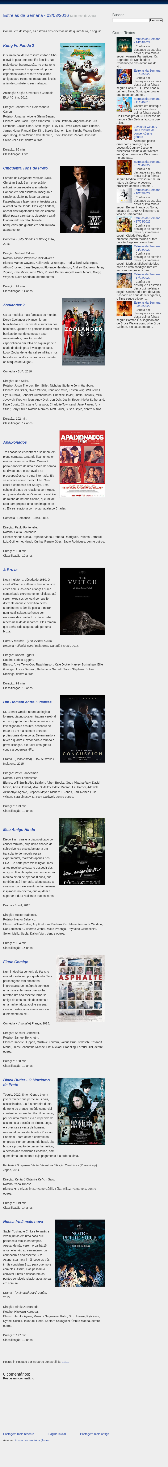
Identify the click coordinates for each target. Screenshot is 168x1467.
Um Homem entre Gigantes (27, 702)
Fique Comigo (15, 962)
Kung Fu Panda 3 (18, 45)
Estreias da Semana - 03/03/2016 (36, 15)
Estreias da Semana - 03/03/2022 (147, 304)
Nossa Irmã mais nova (23, 1222)
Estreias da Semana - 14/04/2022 (147, 40)
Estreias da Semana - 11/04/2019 (147, 100)
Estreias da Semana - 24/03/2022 (147, 248)
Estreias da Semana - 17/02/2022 (147, 276)
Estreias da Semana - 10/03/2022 (147, 191)
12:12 (65, 1361)
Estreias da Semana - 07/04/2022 (147, 163)
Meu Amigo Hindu (19, 830)
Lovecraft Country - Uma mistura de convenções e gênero (146, 132)
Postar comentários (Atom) (32, 1440)
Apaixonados (15, 442)
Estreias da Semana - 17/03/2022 (147, 219)
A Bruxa (10, 570)
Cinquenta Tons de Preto (25, 168)
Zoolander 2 (14, 305)
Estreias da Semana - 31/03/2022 (147, 72)
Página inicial (57, 1434)
